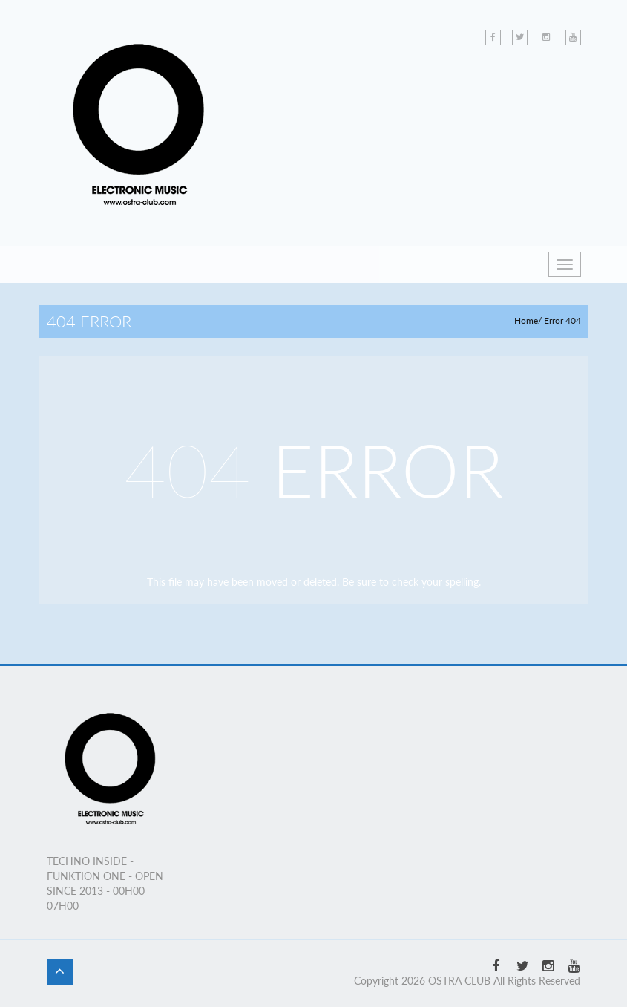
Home (526, 320)
